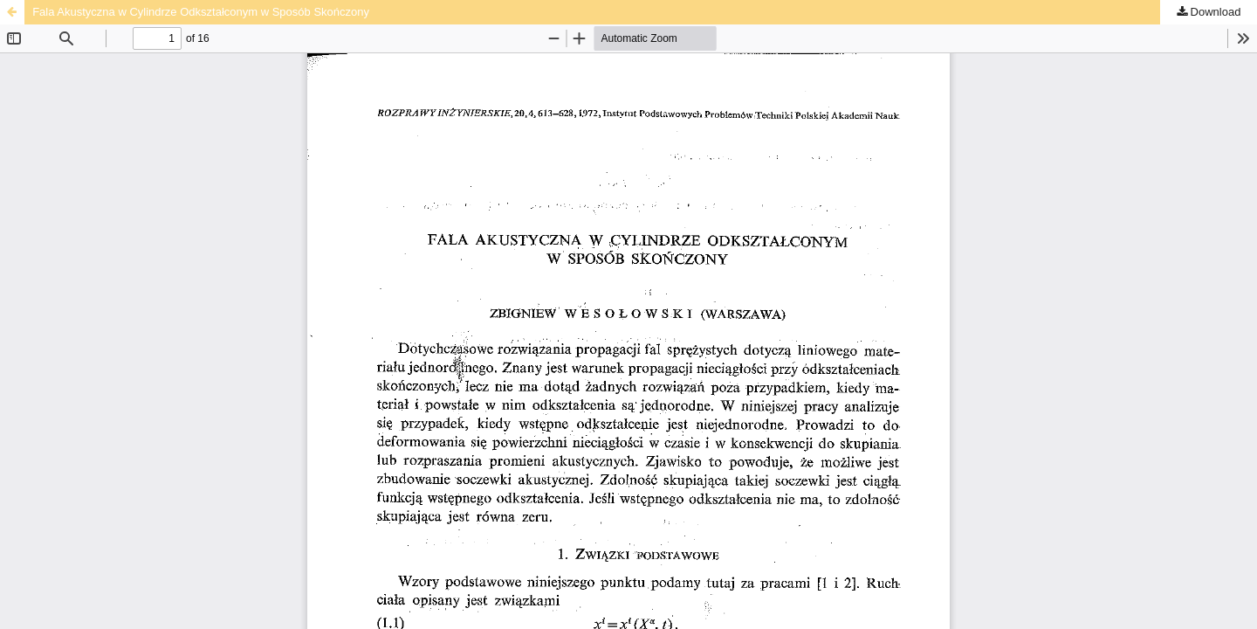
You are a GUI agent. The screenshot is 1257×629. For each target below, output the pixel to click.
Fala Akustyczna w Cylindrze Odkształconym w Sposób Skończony (200, 11)
